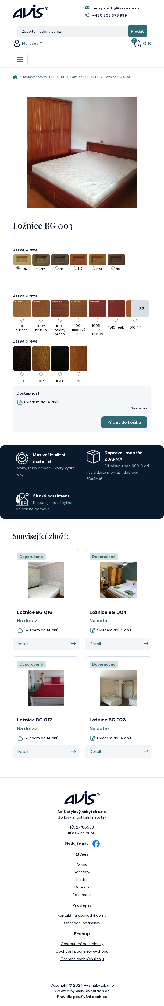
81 (78, 381)
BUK (23, 269)
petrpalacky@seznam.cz (116, 8)
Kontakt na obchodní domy (82, 915)
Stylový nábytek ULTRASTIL (44, 77)
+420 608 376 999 (109, 15)
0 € (142, 43)
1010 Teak (116, 327)
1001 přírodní (22, 328)
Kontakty (82, 872)
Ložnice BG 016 (34, 612)
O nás (82, 864)
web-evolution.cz (92, 990)
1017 (41, 381)
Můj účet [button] (26, 43)
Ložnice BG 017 (34, 720)
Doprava (82, 887)
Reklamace (82, 894)
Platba (82, 879)
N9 (118, 269)
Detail (46, 643)
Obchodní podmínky (82, 923)
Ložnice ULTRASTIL (84, 77)
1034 (60, 381)
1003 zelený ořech (59, 330)
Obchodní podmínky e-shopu (82, 951)
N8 (80, 268)
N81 (99, 269)
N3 (61, 269)
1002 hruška (41, 328)
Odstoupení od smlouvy (82, 943)
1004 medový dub (78, 330)
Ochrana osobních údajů (82, 958)
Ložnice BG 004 (108, 612)
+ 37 (140, 309)
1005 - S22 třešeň (97, 330)
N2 (43, 269)
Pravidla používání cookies (82, 996)
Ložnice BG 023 (108, 720)
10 (22, 381)
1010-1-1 (135, 327)
